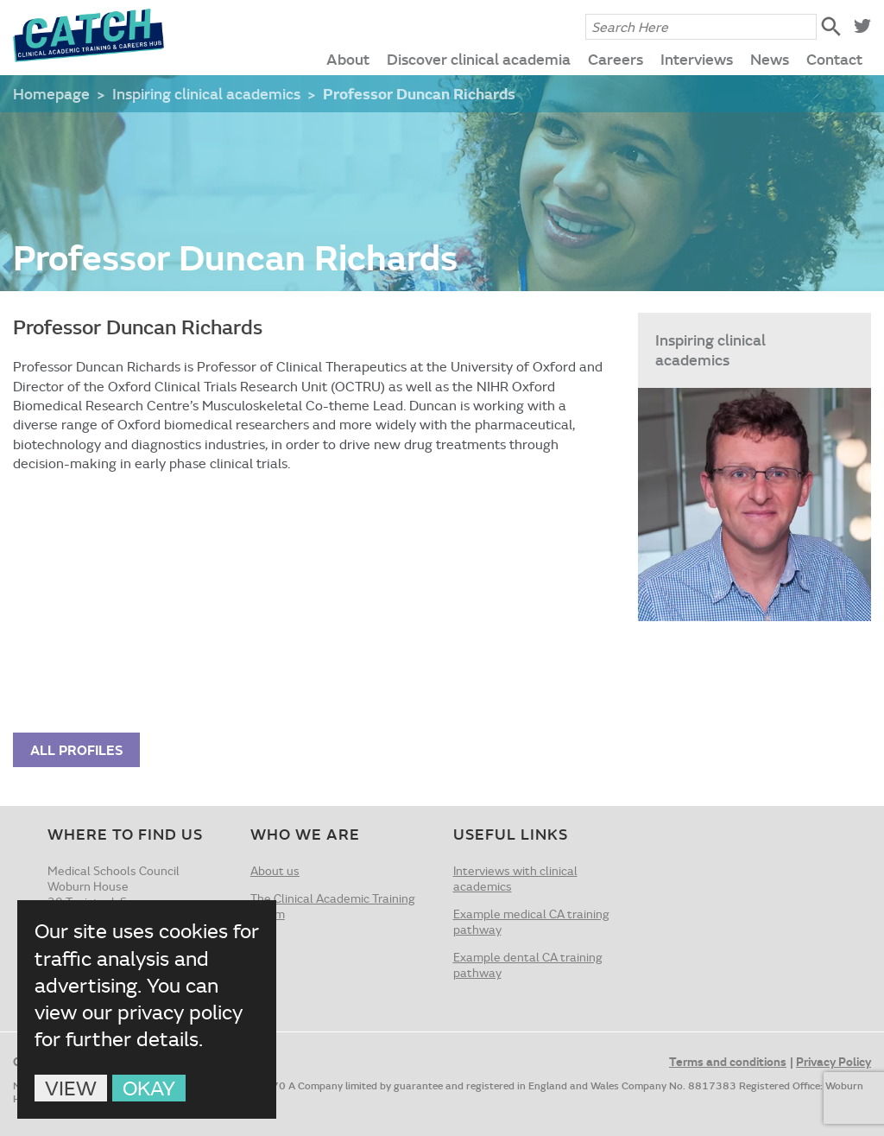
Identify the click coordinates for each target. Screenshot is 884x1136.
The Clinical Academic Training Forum (332, 906)
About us (275, 870)
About (347, 58)
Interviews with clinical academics (515, 878)
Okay (149, 1088)
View (71, 1088)
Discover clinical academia (479, 58)
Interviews (696, 58)
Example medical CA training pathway (531, 921)
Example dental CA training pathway (528, 965)
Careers (615, 58)
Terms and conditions (727, 1061)
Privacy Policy (833, 1061)
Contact (834, 58)
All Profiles (76, 749)
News (769, 58)
